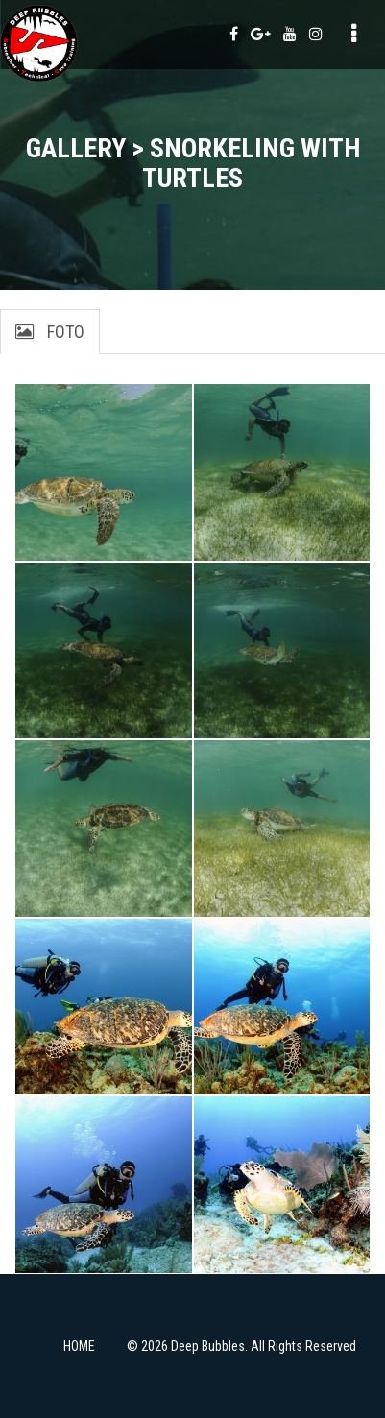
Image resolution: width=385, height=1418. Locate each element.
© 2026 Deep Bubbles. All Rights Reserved (241, 1346)
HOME (79, 1346)
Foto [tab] (49, 332)
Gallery (76, 148)
